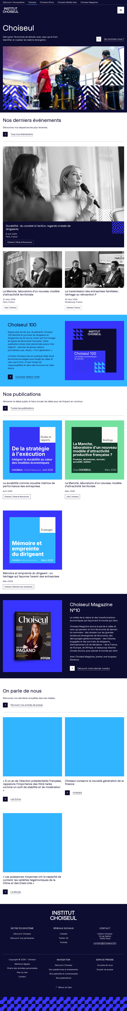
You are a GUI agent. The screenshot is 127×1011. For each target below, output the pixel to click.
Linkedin (63, 934)
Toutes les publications (18, 408)
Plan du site (22, 972)
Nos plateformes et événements (63, 969)
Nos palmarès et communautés (63, 973)
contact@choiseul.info (104, 943)
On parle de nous (105, 965)
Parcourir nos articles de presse (23, 705)
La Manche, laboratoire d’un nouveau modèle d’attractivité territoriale (31, 293)
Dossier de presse (105, 969)
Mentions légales (22, 964)
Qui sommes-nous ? (110, 39)
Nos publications (63, 978)
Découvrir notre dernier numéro (90, 668)
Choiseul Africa (47, 2)
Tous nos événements (18, 134)
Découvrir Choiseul (22, 934)
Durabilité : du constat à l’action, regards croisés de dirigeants (38, 227)
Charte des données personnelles (22, 968)
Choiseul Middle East (67, 2)
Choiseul (32, 2)
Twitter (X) (63, 938)
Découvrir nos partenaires (22, 938)
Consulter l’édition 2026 (24, 377)
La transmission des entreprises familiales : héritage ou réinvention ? (92, 293)
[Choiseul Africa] (11, 10)
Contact (22, 976)
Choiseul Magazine (89, 2)
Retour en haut (63, 987)
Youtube (63, 942)
